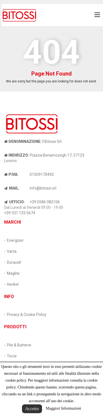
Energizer (15, 240)
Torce (12, 356)
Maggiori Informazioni (63, 408)
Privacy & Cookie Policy (26, 314)
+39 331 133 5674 (19, 213)
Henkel (13, 284)
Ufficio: (14, 202)
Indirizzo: (16, 155)
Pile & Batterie (19, 345)
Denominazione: (22, 141)
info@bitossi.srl (43, 188)
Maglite (13, 273)
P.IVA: (11, 174)
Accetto (32, 408)
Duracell (14, 262)
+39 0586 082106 (45, 202)
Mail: (12, 188)
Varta (11, 251)
